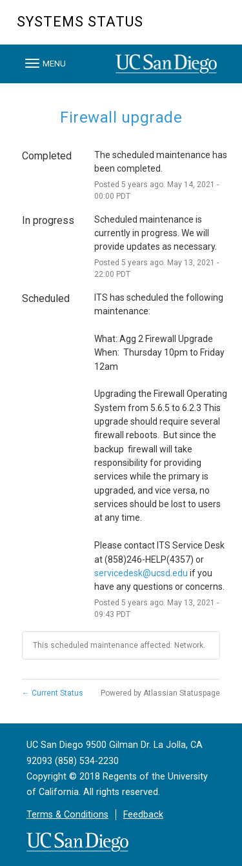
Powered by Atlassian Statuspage (160, 693)
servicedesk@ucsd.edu (141, 573)
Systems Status (80, 22)
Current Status (52, 693)
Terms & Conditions (67, 814)
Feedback (143, 814)
